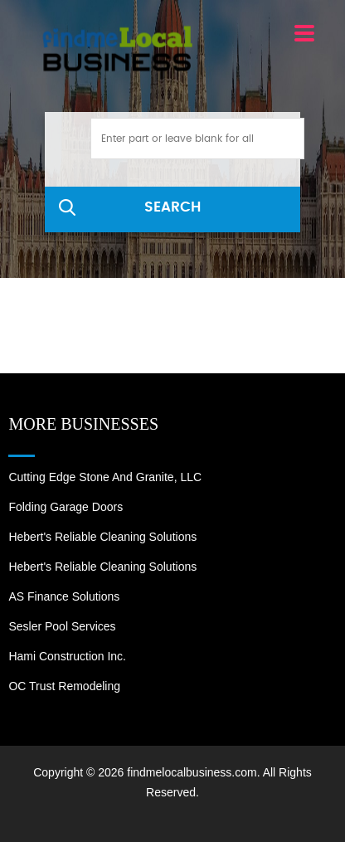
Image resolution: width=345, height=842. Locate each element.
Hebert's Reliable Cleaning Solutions (102, 536)
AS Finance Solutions (63, 596)
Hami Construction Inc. (67, 656)
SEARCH (172, 207)
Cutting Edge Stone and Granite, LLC (105, 477)
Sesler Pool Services (61, 626)
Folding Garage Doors (65, 506)
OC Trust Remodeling (64, 686)
